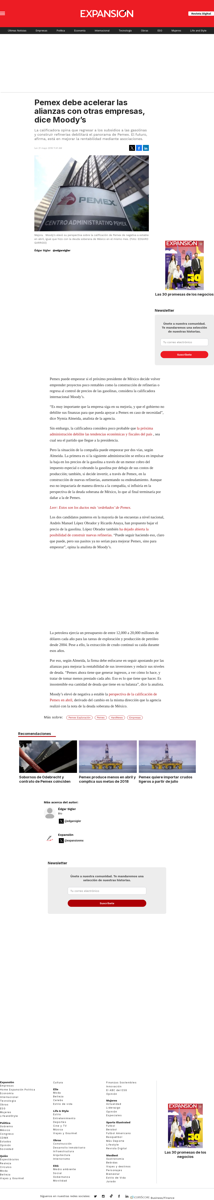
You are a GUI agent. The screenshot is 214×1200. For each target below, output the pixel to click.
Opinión (5, 1145)
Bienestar (113, 1173)
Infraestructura (63, 1151)
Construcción (62, 1143)
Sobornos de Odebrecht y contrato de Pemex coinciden (43, 779)
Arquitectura (61, 1155)
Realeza (5, 1163)
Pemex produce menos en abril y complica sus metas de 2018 (106, 779)
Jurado (111, 1181)
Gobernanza (61, 1176)
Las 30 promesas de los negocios (184, 294)
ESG (160, 30)
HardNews (117, 717)
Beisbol (111, 1129)
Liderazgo (113, 1107)
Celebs (58, 1100)
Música (58, 1129)
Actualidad (113, 1103)
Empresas (41, 30)
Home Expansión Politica (17, 1089)
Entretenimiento (64, 1118)
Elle (55, 1089)
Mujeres (176, 30)
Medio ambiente (64, 1169)
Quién (4, 1156)
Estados (5, 1141)
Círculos (6, 1167)
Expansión (65, 835)
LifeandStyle (9, 1115)
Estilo (57, 1114)
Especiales (114, 1115)
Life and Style (198, 30)
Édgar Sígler (67, 809)
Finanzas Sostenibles (121, 1082)
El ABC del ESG (116, 1090)
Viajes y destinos (118, 1166)
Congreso (7, 1133)
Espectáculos (9, 1159)
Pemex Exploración (79, 717)
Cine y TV (60, 1125)
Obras (144, 30)
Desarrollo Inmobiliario (69, 1147)
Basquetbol (114, 1136)
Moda (4, 1170)
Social (57, 1173)
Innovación (114, 1086)
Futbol (110, 1125)
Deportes (59, 1122)
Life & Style (61, 1110)
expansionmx (98, 1196)
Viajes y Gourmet (12, 1178)
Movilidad (60, 1180)
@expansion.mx (111, 1196)
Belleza (5, 1174)
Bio (60, 813)
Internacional (102, 30)
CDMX (4, 1137)
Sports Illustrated (118, 1122)
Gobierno (6, 1126)
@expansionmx (74, 840)
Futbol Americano (118, 1133)
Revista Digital (201, 13)
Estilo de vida (63, 1103)
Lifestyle (112, 1144)
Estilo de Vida (116, 1177)
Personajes (114, 1170)
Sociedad (6, 1148)
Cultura (58, 1082)
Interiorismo (61, 1158)
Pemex (101, 717)
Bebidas (112, 1162)
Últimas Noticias (17, 30)
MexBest (112, 1155)
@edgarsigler (61, 250)
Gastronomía (115, 1158)
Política (61, 30)
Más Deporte (115, 1140)
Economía (79, 30)
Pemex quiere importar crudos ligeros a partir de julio (164, 779)
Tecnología (125, 30)
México (5, 1130)
